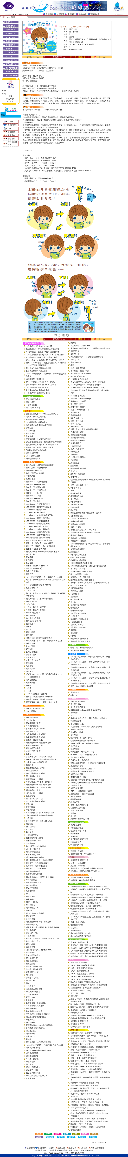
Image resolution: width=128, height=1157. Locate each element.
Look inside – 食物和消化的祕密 (38, 507)
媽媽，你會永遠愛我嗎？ (36, 913)
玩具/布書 (83, 14)
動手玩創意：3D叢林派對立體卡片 (39, 447)
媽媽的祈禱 (30, 980)
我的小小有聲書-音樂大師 (36, 549)
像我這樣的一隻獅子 (79, 401)
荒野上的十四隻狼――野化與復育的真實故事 (88, 763)
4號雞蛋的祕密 (76, 622)
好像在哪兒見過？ (78, 432)
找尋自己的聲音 (32, 961)
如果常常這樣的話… (33, 852)
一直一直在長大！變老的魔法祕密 (84, 755)
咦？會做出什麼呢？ (34, 618)
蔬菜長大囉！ (31, 669)
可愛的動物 (30, 431)
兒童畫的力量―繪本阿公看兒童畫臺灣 (85, 988)
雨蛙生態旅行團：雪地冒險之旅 (38, 787)
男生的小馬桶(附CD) (34, 568)
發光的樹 (74, 735)
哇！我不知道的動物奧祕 (36, 846)
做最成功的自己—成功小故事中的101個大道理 (89, 956)
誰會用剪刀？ (31, 657)
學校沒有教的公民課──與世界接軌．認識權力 (89, 718)
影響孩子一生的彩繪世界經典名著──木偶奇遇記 (90, 897)
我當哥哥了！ (31, 916)
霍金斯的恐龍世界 (33, 748)
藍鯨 (28, 983)
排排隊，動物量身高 (34, 966)
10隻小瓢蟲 (30, 479)
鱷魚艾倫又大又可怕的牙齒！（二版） (41, 877)
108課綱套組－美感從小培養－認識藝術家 (42, 352)
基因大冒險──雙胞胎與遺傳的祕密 (84, 429)
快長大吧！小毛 (77, 845)
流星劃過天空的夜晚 (34, 989)
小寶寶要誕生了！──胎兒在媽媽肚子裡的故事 (44, 641)
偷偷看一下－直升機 (34, 493)
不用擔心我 (75, 594)
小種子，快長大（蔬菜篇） (36, 607)
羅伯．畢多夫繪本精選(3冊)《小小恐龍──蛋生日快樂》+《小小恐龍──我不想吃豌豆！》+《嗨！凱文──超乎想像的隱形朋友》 (46, 362)
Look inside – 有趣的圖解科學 (38, 529)
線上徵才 (11, 121)
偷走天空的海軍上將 (79, 585)
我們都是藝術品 (77, 1013)
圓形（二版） (76, 360)
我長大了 (29, 574)
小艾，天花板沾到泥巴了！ (36, 1076)
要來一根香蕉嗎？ (78, 449)
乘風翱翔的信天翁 (78, 438)
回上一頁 (98, 1142)
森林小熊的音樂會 (78, 407)
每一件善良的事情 (78, 707)
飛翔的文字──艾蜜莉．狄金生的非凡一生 (87, 1102)
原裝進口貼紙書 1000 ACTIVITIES (39, 425)
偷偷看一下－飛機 (33, 501)
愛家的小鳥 (75, 354)
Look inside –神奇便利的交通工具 (39, 515)
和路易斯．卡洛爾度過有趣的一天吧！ (86, 1083)
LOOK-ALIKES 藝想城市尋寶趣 (82, 977)
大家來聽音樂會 (77, 828)
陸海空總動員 (31, 680)
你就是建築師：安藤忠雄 (80, 1027)
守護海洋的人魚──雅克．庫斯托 (83, 1061)
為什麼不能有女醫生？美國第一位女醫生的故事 (89, 1047)
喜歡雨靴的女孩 (32, 972)
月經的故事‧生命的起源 (80, 760)
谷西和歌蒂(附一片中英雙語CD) (83, 854)
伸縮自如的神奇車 (78, 524)
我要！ (28, 685)
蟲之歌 (28, 754)
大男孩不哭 (75, 412)
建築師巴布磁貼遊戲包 (35, 419)
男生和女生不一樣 (33, 408)
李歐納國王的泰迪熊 (79, 435)
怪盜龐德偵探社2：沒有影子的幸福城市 (86, 906)
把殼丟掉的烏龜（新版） (36, 768)
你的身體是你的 (77, 516)
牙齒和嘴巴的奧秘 (33, 399)
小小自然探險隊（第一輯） (81, 933)
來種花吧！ (30, 635)
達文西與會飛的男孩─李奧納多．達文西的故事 (89, 985)
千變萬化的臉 (31, 405)
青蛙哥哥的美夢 (77, 611)
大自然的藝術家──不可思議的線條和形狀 (87, 357)
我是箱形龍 (30, 964)
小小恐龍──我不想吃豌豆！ (82, 374)
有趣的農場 (30, 433)
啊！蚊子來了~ (76, 599)
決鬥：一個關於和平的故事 (81, 791)
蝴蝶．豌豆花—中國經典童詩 (82, 648)
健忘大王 (74, 928)
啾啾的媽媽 (75, 608)
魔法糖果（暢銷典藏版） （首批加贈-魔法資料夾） (91, 348)
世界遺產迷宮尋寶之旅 (35, 1006)
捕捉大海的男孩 (77, 811)
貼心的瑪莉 (30, 952)
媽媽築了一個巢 (32, 1070)
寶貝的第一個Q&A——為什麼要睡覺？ (40, 546)
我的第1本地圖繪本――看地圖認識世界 (41, 759)
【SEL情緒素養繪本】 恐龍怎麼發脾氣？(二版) (44, 1045)
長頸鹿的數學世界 (78, 549)
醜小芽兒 (74, 510)
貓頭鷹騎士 (75, 507)
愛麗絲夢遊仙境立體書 (79, 860)
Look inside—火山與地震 (35, 512)
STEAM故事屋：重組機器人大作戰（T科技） (88, 388)
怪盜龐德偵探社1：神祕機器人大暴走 (85, 903)
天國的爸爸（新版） (34, 751)
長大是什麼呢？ (32, 652)
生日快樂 (74, 633)
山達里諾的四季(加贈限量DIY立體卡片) (86, 871)
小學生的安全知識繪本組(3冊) (38, 393)
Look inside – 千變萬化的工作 (38, 504)
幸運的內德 (30, 810)
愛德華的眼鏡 (76, 415)
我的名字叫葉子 (32, 888)
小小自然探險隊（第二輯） (81, 936)
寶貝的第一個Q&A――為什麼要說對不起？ (42, 552)
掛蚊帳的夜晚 (76, 797)
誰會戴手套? (31, 655)
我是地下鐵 (75, 802)
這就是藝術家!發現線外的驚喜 (82, 580)
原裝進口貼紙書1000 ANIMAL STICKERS (42, 414)
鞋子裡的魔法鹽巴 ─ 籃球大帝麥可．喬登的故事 (89, 1036)
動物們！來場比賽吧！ (79, 519)
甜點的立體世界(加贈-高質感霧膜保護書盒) (87, 868)
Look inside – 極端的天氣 (36, 510)
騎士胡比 (29, 824)
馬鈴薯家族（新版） (34, 776)
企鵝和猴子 (75, 834)
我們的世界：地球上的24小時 (82, 752)
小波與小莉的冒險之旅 (35, 708)
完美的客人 (30, 804)
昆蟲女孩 (74, 1096)
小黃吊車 (29, 671)
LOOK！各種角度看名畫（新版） (83, 965)
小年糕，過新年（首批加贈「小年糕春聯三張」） (90, 583)
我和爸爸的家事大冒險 (79, 619)
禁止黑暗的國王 (77, 404)
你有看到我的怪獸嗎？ (35, 874)
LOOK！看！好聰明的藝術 (81, 979)
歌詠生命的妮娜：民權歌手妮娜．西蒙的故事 (88, 1119)
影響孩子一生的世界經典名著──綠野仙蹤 (87, 895)
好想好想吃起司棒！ (79, 457)
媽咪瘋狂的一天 (32, 908)
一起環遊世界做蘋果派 (79, 639)
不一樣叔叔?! (31, 930)
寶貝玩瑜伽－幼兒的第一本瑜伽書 (39, 599)
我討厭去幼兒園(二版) (34, 799)
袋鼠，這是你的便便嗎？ (36, 473)
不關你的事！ (31, 476)
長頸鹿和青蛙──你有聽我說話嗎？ (40, 1025)
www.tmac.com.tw (20, 14)
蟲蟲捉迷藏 (30, 897)
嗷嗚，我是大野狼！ (79, 557)
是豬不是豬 (75, 351)
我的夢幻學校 (76, 502)
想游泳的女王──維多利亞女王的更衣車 (86, 1066)
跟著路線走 (30, 899)
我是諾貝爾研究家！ (34, 1073)
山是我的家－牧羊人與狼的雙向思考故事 (87, 727)
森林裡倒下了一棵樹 (79, 777)
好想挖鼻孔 (75, 616)
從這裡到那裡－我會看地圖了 (82, 571)
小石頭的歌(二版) (77, 724)
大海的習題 (75, 692)
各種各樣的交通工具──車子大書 (83, 530)
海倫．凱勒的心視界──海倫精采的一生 (86, 1050)
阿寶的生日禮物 (32, 902)
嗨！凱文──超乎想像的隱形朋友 (39, 1050)
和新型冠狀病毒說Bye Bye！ (82, 398)
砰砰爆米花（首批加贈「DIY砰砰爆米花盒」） (44, 674)
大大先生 (74, 471)
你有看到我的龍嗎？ (34, 871)
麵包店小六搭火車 (78, 376)
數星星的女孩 (76, 721)
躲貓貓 (28, 1039)
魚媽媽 (73, 343)
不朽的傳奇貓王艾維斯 (79, 1108)
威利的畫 (74, 836)
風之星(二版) (76, 704)
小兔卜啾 (29, 818)
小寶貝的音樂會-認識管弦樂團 (38, 538)
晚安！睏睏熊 (31, 1008)
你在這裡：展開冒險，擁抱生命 (83, 769)
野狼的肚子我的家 (33, 992)
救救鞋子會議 (76, 930)
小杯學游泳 (75, 477)
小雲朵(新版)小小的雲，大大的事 (39, 782)
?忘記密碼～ (11, 99)
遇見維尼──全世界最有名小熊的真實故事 (42, 927)
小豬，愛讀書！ (32, 771)
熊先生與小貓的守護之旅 (80, 641)
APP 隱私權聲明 (97, 1148)
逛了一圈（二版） (78, 993)
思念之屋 (29, 1064)
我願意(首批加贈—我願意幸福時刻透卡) (86, 783)
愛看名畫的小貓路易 (79, 538)
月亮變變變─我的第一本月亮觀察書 (40, 813)
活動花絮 (11, 139)
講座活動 (11, 132)
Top (106, 1142)
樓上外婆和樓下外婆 (79, 831)
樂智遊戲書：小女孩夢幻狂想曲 (38, 439)
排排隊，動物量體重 (34, 969)
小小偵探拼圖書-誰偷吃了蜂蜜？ (39, 585)
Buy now (102, 57)
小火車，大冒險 (32, 1059)
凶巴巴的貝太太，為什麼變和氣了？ (40, 950)
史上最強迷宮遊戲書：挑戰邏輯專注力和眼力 (44, 442)
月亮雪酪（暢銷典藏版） (36, 1028)
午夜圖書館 (30, 936)
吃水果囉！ (30, 666)
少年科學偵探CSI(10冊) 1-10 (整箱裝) (40, 382)
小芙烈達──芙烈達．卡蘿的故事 (83, 1010)
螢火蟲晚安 (30, 905)
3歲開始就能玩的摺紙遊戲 (36, 450)
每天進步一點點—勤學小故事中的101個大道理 (89, 948)
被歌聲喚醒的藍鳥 (78, 440)
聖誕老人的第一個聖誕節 (80, 577)
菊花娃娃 (29, 765)
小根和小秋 (30, 720)
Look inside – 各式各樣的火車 (38, 532)
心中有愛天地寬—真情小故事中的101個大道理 (89, 951)
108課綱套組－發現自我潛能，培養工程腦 (42, 349)
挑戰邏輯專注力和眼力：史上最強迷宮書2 (42, 445)
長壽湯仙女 (30, 1000)
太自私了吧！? (32, 591)
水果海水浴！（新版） (35, 793)
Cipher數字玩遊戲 (33, 456)
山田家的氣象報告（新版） (36, 734)
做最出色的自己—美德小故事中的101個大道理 (89, 953)
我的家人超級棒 (77, 505)
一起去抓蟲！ (31, 843)
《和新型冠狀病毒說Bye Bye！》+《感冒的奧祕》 (45, 355)
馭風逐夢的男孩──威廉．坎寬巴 (83, 1052)
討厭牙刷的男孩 (32, 978)
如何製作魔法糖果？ (79, 605)
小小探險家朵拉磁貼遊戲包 (36, 422)
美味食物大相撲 (77, 521)
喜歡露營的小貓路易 (79, 541)
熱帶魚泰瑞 (30, 1034)
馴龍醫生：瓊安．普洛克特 (81, 1124)
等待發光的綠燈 (77, 591)
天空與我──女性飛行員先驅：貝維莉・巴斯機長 (90, 1105)
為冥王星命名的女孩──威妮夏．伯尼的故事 (88, 1110)
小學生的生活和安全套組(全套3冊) (39, 346)
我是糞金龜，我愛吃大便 (80, 346)
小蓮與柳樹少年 (77, 496)
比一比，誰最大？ (33, 849)
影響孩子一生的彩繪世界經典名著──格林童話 (89, 886)
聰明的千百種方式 (78, 474)
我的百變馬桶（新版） (35, 838)
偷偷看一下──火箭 (33, 496)
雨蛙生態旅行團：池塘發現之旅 (38, 743)
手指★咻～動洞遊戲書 (35, 857)
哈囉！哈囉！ (31, 891)
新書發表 (11, 135)
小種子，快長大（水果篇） (36, 610)
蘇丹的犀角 (75, 749)
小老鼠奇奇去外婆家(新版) (36, 762)
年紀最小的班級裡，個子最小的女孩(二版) (42, 938)
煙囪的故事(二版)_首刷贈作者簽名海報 (86, 710)
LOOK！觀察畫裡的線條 (80, 971)
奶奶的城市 (30, 944)
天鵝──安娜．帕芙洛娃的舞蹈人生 (84, 1058)
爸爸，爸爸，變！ (33, 941)
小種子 (28, 688)
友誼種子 (29, 829)
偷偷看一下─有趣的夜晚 (35, 484)
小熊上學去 (30, 1020)
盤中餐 (73, 816)
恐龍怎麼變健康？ (33, 955)
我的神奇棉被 (76, 488)
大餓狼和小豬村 (32, 994)
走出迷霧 (74, 713)
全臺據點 (71, 14)
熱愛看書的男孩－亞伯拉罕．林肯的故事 (87, 1033)
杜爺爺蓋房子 (76, 842)
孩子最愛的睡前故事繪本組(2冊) (39, 368)
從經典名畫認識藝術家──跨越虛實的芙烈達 (88, 1018)
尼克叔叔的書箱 (77, 766)
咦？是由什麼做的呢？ (35, 621)
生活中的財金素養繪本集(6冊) (82, 686)
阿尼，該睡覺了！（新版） (36, 773)
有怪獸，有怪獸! (77, 851)
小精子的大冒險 (32, 726)
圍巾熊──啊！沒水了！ (35, 883)
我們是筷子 (75, 452)
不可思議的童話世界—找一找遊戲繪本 (85, 533)
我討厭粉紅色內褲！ (79, 627)
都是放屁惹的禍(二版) (34, 745)
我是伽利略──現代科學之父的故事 (84, 1086)
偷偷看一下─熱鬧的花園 (35, 487)
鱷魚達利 (74, 466)
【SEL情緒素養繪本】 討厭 (81, 563)
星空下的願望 (76, 362)
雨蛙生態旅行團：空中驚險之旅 (38, 785)
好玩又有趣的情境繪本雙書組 (37, 390)
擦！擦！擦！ (31, 554)
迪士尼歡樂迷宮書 (33, 459)
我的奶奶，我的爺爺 (79, 560)
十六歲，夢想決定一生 (79, 942)
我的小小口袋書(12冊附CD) (37, 566)
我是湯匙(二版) (32, 958)
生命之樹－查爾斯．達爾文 (81, 1038)
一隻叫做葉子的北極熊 (79, 379)
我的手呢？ (30, 557)
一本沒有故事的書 (78, 396)
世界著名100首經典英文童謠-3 (83, 880)
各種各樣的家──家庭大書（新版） (40, 757)
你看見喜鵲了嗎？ (78, 1024)
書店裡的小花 (76, 493)
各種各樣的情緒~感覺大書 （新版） (40, 821)
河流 (72, 715)
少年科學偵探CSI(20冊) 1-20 (37, 387)
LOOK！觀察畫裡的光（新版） (83, 974)
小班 (72, 491)
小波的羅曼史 (31, 711)
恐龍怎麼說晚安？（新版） (36, 737)
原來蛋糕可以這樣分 (79, 613)
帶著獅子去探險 (77, 535)
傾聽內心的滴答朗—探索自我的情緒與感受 (87, 780)
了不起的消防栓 (77, 588)
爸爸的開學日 (76, 443)
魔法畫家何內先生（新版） (81, 990)
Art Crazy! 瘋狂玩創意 (79, 963)
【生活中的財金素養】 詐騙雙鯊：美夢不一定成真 (90, 683)
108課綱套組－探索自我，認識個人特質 (42, 357)
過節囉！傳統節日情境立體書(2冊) (39, 699)
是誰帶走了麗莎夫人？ (79, 1021)
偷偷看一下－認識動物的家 (36, 482)
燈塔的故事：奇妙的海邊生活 (82, 771)
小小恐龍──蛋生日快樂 (80, 371)
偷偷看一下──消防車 (34, 498)
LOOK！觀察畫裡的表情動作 (82, 968)
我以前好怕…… (31, 1022)
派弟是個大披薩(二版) (79, 839)
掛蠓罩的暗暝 (76, 799)
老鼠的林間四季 (77, 774)
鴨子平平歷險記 (32, 885)
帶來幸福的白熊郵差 (34, 1011)
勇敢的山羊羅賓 (77, 729)
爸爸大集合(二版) (33, 855)
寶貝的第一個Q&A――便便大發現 (39, 540)
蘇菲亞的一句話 (32, 933)
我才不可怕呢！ (77, 527)
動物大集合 (30, 683)
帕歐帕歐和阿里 (77, 925)
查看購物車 (94, 14)
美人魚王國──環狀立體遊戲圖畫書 (40, 465)
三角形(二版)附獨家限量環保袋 (38, 1014)
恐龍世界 (29, 436)
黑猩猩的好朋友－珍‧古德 (81, 1044)
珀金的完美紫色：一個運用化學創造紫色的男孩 (89, 1121)
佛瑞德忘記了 (31, 1031)
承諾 (28, 894)
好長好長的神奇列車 (34, 470)
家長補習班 (30, 947)
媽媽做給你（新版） (34, 790)
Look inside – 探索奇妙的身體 (38, 524)
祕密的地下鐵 (76, 1130)
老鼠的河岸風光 (77, 785)
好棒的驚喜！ (31, 646)
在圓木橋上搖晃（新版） (36, 729)
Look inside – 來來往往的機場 (38, 518)
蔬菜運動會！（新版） (35, 779)
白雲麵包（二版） (33, 731)
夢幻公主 (29, 428)
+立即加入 (11, 101)
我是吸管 (74, 454)
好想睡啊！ (30, 649)
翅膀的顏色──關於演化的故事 (82, 794)
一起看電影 (30, 1062)
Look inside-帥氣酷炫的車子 (37, 526)
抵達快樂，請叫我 (78, 808)
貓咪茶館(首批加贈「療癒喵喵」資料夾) (86, 513)
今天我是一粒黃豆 (33, 660)
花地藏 (73, 813)
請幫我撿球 (75, 552)
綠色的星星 (75, 463)
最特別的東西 (76, 825)
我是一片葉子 (31, 601)
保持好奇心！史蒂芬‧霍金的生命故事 (85, 1094)
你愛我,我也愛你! (32, 571)
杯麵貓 (73, 636)
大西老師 (74, 460)
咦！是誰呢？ (31, 827)
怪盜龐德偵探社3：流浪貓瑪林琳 (84, 909)
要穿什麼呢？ (31, 632)
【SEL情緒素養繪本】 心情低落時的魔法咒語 (88, 566)
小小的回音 (75, 499)
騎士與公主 (30, 832)
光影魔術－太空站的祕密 (36, 869)
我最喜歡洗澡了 (32, 717)
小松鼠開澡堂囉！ (33, 677)
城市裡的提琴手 (32, 1053)
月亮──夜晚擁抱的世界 (80, 410)
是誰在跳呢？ (31, 615)
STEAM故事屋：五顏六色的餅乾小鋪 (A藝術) (88, 382)
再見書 (28, 629)
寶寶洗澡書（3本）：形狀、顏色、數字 (41, 702)
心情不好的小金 (77, 421)
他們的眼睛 (75, 746)
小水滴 (28, 691)
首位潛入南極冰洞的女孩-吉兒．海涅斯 (86, 1099)
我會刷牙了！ (31, 624)
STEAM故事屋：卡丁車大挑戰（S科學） (86, 385)
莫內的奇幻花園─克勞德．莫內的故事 (85, 982)
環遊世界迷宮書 (32, 453)
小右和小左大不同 (78, 569)
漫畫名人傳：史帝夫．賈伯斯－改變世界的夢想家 (90, 1041)
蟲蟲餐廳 (74, 597)
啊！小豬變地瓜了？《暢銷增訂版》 (40, 860)
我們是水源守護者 (78, 757)
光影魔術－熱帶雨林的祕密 (36, 866)
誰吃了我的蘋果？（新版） (36, 801)
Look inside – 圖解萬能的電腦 (38, 535)
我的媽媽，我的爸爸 (79, 555)
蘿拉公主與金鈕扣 (78, 866)
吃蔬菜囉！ (30, 663)
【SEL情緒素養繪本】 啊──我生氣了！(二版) (44, 577)
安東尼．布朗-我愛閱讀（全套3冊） (40, 697)
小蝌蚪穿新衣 (31, 880)
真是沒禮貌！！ (32, 588)
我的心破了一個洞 (78, 701)
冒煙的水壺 (30, 997)
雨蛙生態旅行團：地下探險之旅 (38, 922)
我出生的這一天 (77, 418)
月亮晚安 (29, 560)
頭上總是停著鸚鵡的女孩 (36, 1017)
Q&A (9, 128)
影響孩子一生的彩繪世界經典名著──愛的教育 (89, 900)
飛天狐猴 (29, 975)
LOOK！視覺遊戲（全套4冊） (37, 694)
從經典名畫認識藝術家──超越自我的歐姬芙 (88, 1015)
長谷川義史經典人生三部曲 (36, 371)
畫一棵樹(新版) (32, 924)
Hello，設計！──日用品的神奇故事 (85, 743)
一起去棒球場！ (77, 446)
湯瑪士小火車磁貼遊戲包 (36, 417)
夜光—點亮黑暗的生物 (79, 574)
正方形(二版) (31, 1036)
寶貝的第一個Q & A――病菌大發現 (39, 543)
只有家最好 (30, 1078)
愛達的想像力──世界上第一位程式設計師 (87, 1064)
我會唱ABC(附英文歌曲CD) (81, 877)
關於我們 (60, 14)
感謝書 (28, 627)
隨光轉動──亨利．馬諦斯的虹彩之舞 (85, 1004)
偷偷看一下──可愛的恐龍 (36, 490)
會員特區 (49, 14)
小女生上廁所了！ (33, 613)
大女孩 (73, 602)
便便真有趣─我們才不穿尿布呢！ (39, 638)
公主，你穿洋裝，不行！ (80, 485)
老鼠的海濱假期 (77, 788)
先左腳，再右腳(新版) (34, 740)
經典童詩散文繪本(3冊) (80, 650)
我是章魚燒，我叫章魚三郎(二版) (39, 1042)
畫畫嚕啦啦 (30, 796)
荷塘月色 (29, 910)
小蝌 (72, 365)
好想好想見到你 (77, 426)
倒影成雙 (74, 996)
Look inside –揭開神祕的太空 (37, 521)
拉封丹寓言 (30, 807)
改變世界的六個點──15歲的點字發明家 (86, 1069)
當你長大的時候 (77, 732)
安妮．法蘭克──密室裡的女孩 (82, 1055)
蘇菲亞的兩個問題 (78, 368)
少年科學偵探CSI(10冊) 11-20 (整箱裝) (41, 385)
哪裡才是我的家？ (33, 1067)
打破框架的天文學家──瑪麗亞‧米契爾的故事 (88, 1127)
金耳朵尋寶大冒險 (78, 922)
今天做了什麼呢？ (78, 625)
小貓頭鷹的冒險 (32, 835)
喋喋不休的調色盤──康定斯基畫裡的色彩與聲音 (90, 1007)
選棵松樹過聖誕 (32, 1056)
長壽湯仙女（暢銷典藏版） (36, 1003)
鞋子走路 (29, 563)
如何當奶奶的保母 (33, 1048)
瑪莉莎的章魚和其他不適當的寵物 (39, 815)
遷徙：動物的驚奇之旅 (79, 805)
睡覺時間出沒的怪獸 (79, 468)
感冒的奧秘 (30, 402)
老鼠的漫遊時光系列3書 (80, 819)
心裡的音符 (30, 919)
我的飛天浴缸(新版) (34, 841)
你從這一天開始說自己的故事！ (83, 741)
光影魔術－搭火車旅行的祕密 (37, 863)
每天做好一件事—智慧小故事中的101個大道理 (89, 945)
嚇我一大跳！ (31, 643)
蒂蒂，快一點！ (77, 424)
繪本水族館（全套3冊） (35, 379)
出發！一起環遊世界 (79, 863)
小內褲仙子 (30, 986)
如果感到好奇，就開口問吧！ (82, 738)
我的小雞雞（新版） (34, 723)
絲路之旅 (74, 695)
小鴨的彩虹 (30, 604)
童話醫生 (74, 630)
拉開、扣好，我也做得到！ (36, 468)
